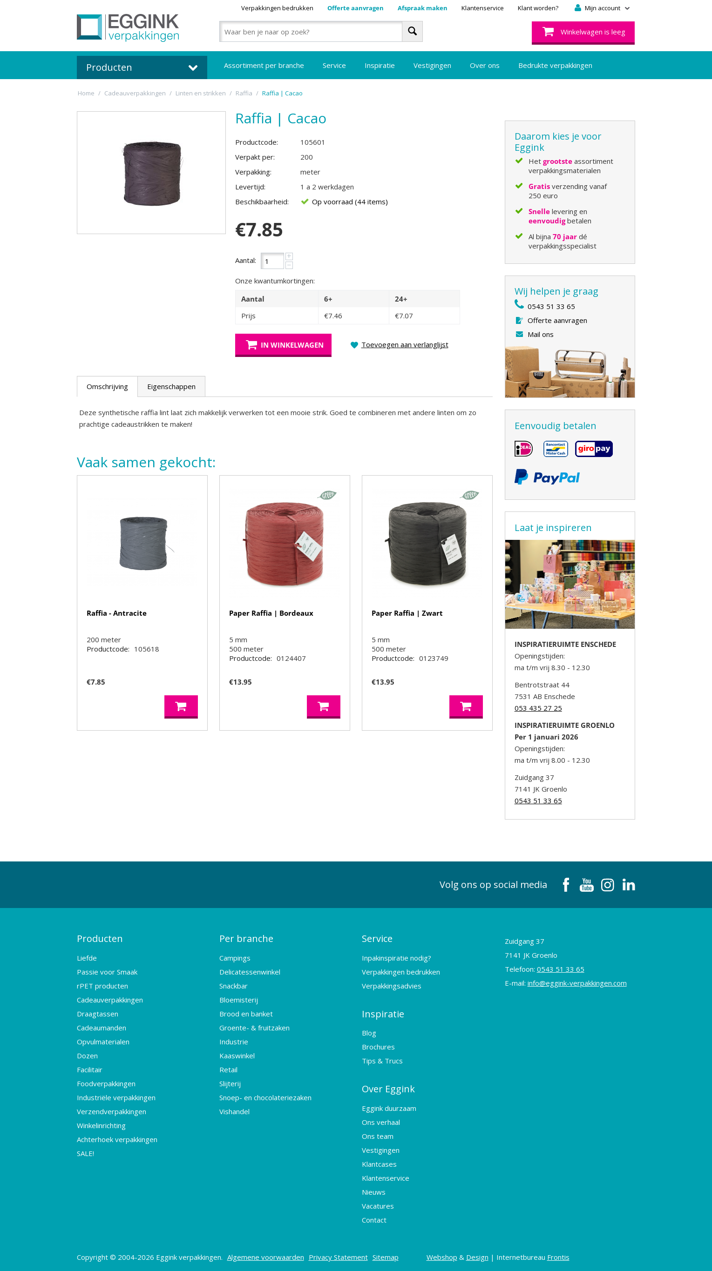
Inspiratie (380, 65)
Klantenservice (482, 8)
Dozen (87, 1054)
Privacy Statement (338, 1254)
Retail (228, 1068)
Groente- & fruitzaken (254, 1026)
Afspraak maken (423, 8)
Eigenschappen (171, 386)
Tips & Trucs (382, 1059)
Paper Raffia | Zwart (407, 613)
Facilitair (89, 1068)
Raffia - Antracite (117, 613)
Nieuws (374, 1189)
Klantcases (379, 1161)
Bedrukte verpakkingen (555, 65)
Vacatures (378, 1203)
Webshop (442, 1254)
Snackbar (233, 984)
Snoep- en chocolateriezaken (265, 1096)
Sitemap (386, 1254)
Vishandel (234, 1110)
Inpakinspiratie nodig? (396, 957)
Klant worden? (538, 8)
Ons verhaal (381, 1119)
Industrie (233, 1040)
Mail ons (541, 334)
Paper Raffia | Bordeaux (271, 613)
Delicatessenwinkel (249, 970)
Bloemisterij (238, 998)
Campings (235, 957)
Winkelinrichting (101, 1124)
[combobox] (321, 31)
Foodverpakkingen (106, 1082)
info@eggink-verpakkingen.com (577, 983)
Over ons (485, 65)
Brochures (378, 1045)
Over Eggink (388, 1087)
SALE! (85, 1152)
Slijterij (230, 1082)
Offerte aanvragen (355, 8)
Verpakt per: (255, 156)
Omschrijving (107, 386)
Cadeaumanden (101, 1026)
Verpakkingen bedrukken (277, 8)
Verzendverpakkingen (111, 1110)
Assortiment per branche (264, 65)
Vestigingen (432, 65)
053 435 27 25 (538, 708)
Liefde (87, 957)
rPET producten (102, 984)
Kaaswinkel (237, 1054)
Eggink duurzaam (389, 1105)
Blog (369, 1031)
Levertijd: (250, 186)
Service (334, 65)
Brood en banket (246, 1012)
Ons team (377, 1133)
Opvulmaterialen (103, 1040)
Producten (100, 938)
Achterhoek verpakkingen (117, 1138)
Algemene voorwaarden (265, 1254)
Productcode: (256, 142)
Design (477, 1254)
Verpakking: (253, 171)
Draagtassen (97, 1012)
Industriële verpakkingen (116, 1096)
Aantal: (245, 260)
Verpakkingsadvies (391, 984)
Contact (374, 1217)
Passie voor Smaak (107, 970)
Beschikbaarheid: (262, 201)
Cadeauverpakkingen (110, 998)
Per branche (246, 938)
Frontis (558, 1254)
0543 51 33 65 (551, 306)
